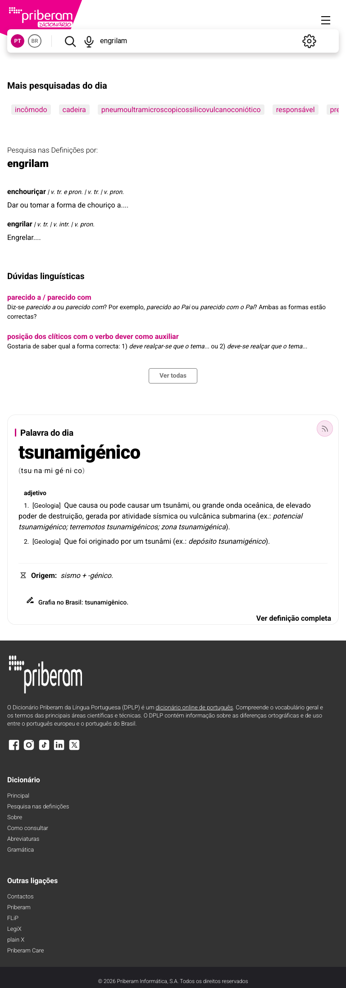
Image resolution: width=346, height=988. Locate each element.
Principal (18, 796)
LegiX (14, 929)
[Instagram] (29, 749)
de (280, 505)
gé (59, 470)
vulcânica (205, 516)
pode (117, 505)
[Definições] (309, 41)
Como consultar (27, 828)
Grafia (46, 602)
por (114, 516)
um (156, 505)
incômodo (31, 109)
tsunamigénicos (132, 527)
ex (263, 516)
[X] (74, 749)
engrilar (19, 224)
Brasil (73, 602)
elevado (298, 505)
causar (138, 505)
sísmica (165, 516)
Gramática (20, 850)
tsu (26, 470)
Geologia (46, 506)
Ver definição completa (293, 618)
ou (104, 505)
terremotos (87, 527)
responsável (295, 109)
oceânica (258, 505)
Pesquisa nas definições (38, 806)
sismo (70, 575)
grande (213, 505)
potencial (287, 516)
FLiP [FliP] (12, 918)
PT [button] (17, 41)
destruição (65, 516)
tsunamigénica (202, 527)
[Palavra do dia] (325, 428)
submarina (239, 516)
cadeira (74, 109)
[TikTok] (44, 749)
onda (234, 505)
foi (82, 541)
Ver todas (173, 375)
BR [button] (34, 41)
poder (27, 516)
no (60, 602)
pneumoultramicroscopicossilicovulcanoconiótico (181, 109)
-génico (99, 575)
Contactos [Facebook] (20, 896)
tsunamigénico (79, 453)
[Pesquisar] (70, 41)
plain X (15, 940)
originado (104, 541)
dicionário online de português (194, 707)
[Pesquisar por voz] (89, 41)
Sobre (14, 817)
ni (69, 470)
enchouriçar (26, 191)
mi (49, 470)
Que (70, 505)
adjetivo (35, 493)
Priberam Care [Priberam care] (25, 950)
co (78, 470)
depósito (202, 541)
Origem (43, 575)
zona (168, 527)
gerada (97, 516)
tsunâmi (176, 505)
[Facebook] (14, 749)
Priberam (19, 907)
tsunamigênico (106, 602)
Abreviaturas (23, 839)
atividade (136, 516)
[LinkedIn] (59, 749)
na (38, 470)
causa (88, 505)
